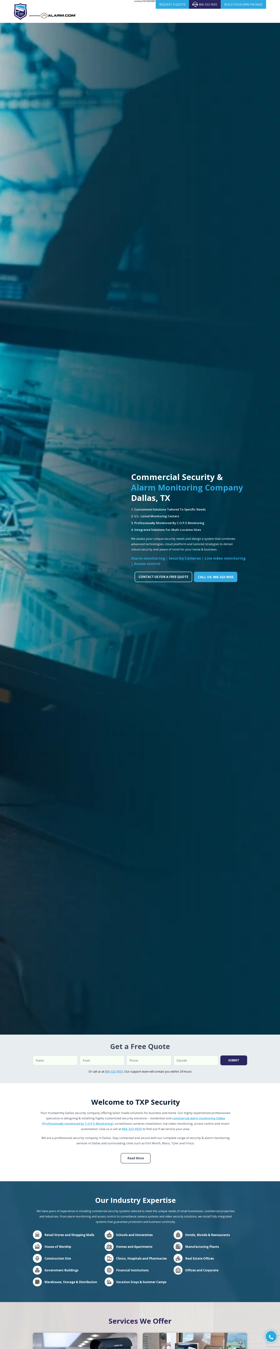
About (134, 16)
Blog (246, 16)
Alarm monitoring (148, 559)
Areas (234, 16)
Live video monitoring (225, 559)
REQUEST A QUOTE (172, 4)
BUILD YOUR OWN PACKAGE (243, 4)
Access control (147, 564)
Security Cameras (196, 16)
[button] (271, 1336)
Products (221, 16)
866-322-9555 (204, 4)
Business (172, 16)
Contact (259, 16)
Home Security (151, 16)
